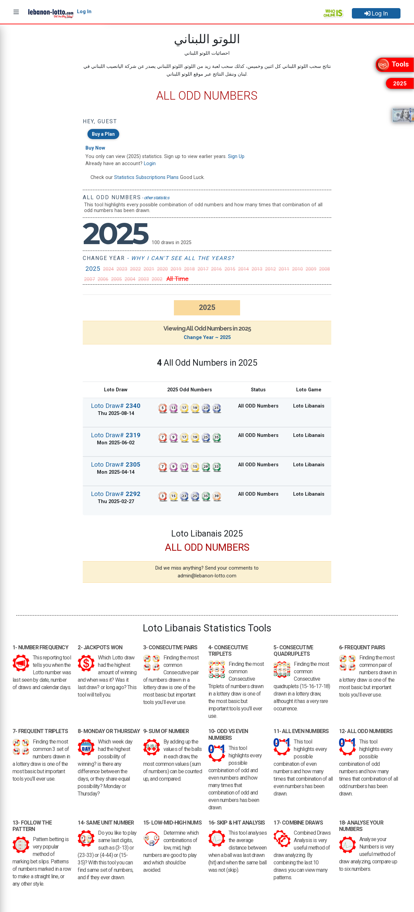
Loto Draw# (115, 405)
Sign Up (236, 156)
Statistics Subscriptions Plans (146, 177)
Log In (376, 13)
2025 (92, 268)
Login (150, 163)
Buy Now (95, 148)
